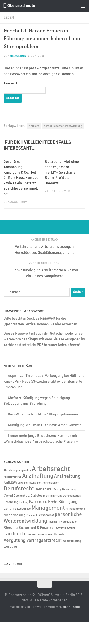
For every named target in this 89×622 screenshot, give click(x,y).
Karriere (34, 125)
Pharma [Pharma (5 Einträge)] (52, 521)
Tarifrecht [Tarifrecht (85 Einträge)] (15, 534)
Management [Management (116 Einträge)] (48, 508)
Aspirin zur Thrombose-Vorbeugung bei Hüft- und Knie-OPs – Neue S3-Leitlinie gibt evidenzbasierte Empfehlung (44, 381)
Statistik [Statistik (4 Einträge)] (61, 528)
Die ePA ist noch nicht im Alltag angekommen (43, 414)
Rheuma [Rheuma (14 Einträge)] (11, 527)
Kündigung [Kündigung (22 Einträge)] (67, 502)
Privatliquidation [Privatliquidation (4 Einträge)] (67, 522)
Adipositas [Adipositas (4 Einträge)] (24, 470)
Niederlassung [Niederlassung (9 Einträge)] (15, 515)
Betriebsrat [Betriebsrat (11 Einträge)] (44, 489)
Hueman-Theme (69, 607)
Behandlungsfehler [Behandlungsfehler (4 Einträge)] (48, 483)
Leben (9, 17)
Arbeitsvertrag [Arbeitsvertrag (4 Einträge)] (12, 477)
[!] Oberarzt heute (19, 6)
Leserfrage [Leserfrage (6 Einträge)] (24, 508)
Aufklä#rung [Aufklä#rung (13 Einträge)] (13, 482)
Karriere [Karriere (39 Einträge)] (38, 501)
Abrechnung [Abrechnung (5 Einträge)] (11, 470)
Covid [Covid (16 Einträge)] (8, 495)
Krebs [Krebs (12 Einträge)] (53, 502)
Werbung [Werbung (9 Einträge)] (10, 546)
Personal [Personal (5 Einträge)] (31, 515)
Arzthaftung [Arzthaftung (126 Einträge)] (37, 476)
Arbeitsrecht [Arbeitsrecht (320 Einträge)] (51, 469)
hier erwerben (66, 324)
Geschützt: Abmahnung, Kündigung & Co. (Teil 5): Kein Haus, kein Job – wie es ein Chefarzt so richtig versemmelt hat (21, 178)
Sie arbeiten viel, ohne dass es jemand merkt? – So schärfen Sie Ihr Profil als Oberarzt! (62, 172)
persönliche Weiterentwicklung (63, 125)
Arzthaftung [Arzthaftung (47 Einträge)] (67, 476)
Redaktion (18, 55)
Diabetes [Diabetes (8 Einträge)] (36, 495)
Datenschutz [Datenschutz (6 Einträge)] (22, 495)
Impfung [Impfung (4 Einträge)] (23, 502)
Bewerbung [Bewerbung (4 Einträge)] (69, 489)
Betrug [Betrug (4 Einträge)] (57, 489)
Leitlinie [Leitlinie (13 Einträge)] (10, 508)
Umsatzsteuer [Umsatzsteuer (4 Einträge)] (45, 535)
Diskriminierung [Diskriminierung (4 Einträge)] (52, 496)
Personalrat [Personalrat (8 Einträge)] (45, 515)
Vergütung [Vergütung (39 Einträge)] (15, 540)
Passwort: (25, 88)
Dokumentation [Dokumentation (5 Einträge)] (72, 495)
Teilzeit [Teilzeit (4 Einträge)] (32, 535)
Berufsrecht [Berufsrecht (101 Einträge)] (19, 489)
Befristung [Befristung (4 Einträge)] (30, 483)
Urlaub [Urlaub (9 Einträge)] (59, 534)
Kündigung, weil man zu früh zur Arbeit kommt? (44, 425)
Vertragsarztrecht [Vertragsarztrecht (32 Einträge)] (44, 540)
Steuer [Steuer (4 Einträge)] (71, 528)
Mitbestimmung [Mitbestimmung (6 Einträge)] (75, 508)
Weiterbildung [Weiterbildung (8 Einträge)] (71, 541)
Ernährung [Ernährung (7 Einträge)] (11, 502)
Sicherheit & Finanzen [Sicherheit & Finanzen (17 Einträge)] (37, 527)
